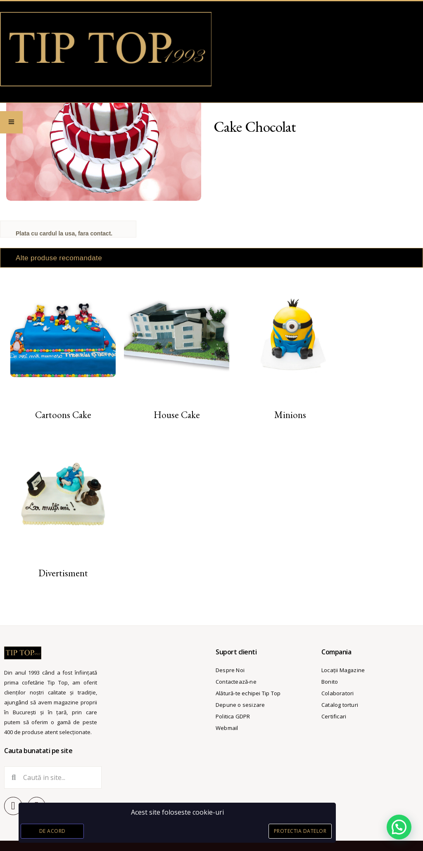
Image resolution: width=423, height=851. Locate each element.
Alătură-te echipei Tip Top (248, 693)
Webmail (227, 728)
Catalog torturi (339, 704)
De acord (52, 830)
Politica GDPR (233, 716)
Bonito (329, 681)
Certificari (333, 716)
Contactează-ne (236, 681)
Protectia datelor (300, 830)
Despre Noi (230, 670)
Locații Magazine (343, 670)
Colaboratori (337, 693)
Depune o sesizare (240, 704)
